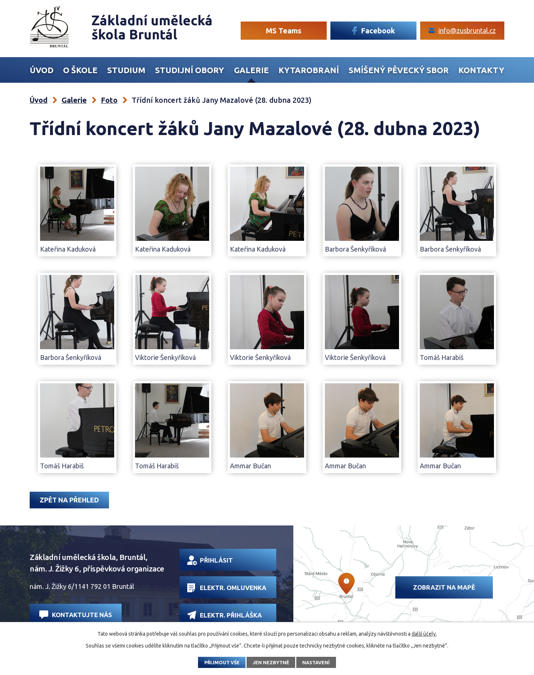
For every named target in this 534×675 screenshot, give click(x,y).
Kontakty (481, 70)
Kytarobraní (308, 70)
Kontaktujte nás (75, 614)
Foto (109, 100)
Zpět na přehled (69, 500)
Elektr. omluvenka (226, 587)
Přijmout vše (222, 662)
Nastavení (316, 662)
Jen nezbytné (271, 662)
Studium (126, 70)
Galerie (251, 70)
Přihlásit (210, 560)
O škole (80, 70)
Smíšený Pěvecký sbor (399, 70)
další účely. (424, 634)
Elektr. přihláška (224, 615)
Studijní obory (189, 70)
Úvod (41, 70)
